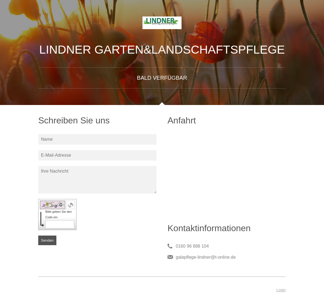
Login (281, 290)
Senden (47, 240)
